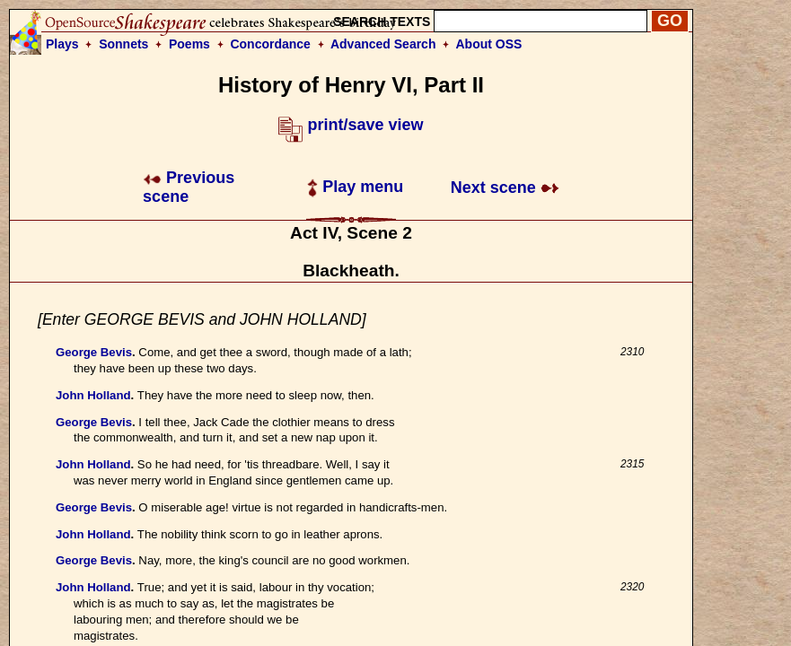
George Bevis (94, 352)
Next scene (505, 187)
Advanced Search (383, 44)
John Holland (93, 395)
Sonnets (123, 44)
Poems (189, 44)
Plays (62, 44)
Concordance (270, 44)
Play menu (355, 187)
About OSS (489, 44)
